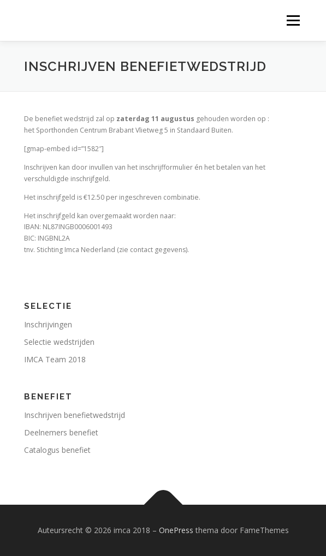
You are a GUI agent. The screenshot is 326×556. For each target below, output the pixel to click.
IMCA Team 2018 (55, 359)
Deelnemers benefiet (61, 432)
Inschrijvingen (48, 324)
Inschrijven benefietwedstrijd (74, 415)
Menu (292, 20)
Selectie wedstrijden (59, 342)
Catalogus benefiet (57, 450)
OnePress (176, 530)
